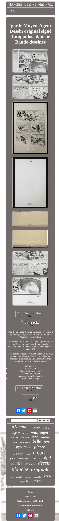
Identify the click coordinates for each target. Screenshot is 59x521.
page (28, 454)
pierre (39, 446)
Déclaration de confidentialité (30, 501)
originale (40, 469)
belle (37, 441)
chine (14, 442)
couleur (35, 458)
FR (32, 510)
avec (25, 433)
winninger (40, 432)
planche (20, 469)
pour (12, 458)
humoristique (23, 458)
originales (24, 481)
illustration (25, 442)
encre (36, 427)
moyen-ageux (25, 437)
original (40, 452)
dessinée (19, 477)
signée (16, 433)
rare (46, 441)
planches (21, 427)
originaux (45, 437)
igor (11, 477)
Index (30, 492)
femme (46, 427)
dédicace (30, 464)
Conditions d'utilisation (30, 505)
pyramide (23, 447)
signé (47, 458)
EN (28, 510)
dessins (37, 481)
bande (35, 436)
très (47, 475)
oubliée (16, 463)
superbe (37, 477)
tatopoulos (14, 437)
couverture (18, 454)
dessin (44, 463)
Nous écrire (30, 496)
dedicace (28, 477)
